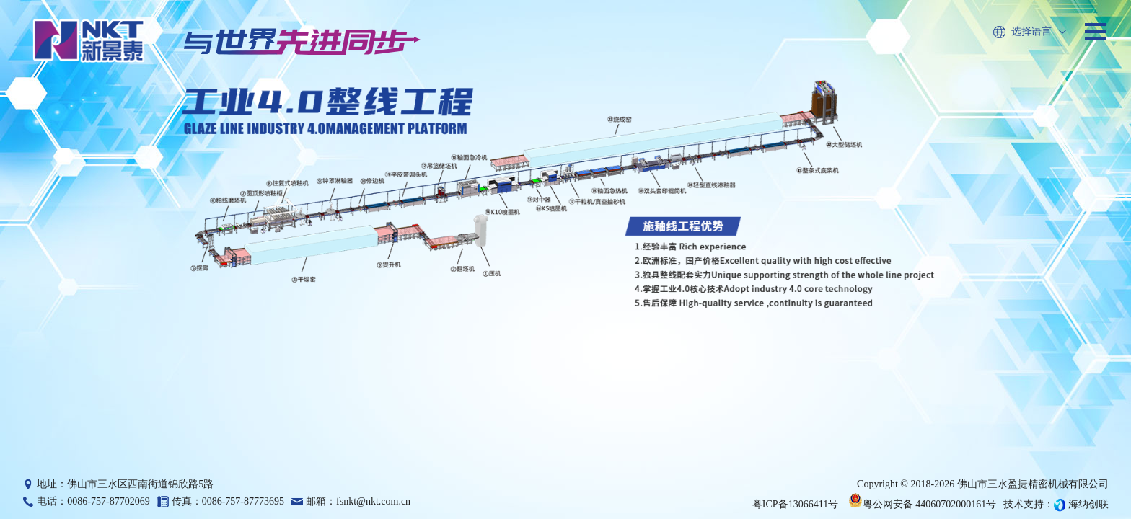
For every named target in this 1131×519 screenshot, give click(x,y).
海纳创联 (1088, 504)
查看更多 (639, 420)
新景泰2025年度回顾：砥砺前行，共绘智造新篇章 (710, 394)
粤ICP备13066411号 (795, 504)
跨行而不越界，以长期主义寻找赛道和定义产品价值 (997, 394)
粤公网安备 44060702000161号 (922, 504)
